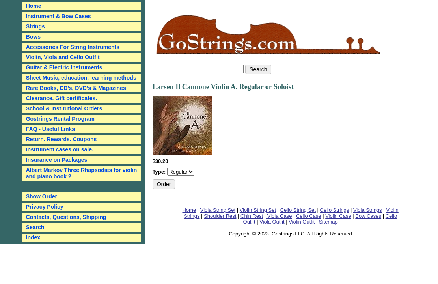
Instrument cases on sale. (59, 149)
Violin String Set (258, 210)
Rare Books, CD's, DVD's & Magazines (76, 88)
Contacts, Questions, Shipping (66, 217)
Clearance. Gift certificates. (61, 98)
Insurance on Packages (57, 160)
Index (33, 237)
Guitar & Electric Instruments (64, 67)
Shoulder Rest (220, 216)
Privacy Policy (44, 207)
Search (35, 227)
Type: (160, 172)
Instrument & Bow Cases (58, 16)
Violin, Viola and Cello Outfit (63, 57)
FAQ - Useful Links (50, 129)
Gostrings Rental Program (60, 119)
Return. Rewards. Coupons (61, 139)
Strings (35, 26)
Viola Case (279, 216)
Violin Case (338, 216)
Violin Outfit (302, 222)
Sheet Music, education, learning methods (81, 78)
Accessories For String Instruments (72, 47)
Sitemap (328, 222)
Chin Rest (251, 216)
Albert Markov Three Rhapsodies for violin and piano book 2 (81, 173)
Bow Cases (368, 216)
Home (189, 210)
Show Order (41, 196)
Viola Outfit (271, 222)
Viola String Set (217, 210)
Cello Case (308, 216)
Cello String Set (298, 210)
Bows (33, 37)
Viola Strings (367, 210)
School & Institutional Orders (64, 108)
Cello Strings (334, 210)
